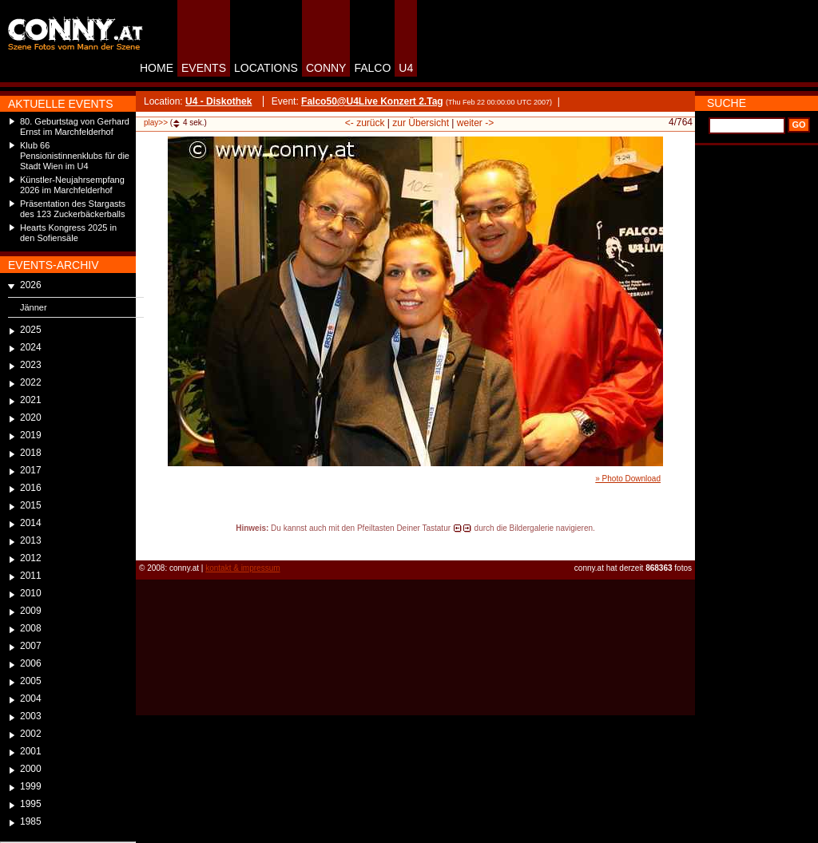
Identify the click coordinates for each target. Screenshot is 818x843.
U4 (406, 67)
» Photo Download (628, 478)
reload (149, 542)
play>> (156, 122)
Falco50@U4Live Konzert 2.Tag (372, 101)
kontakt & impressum (242, 568)
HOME (156, 67)
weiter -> (475, 123)
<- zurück (365, 123)
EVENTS (203, 67)
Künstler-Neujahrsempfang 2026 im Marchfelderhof (72, 185)
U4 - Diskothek (218, 101)
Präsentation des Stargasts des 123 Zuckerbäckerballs (72, 209)
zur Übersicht (420, 123)
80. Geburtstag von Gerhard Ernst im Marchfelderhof (74, 127)
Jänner (33, 307)
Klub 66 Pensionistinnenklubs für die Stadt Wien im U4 (74, 155)
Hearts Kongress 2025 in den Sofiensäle (68, 233)
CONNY (326, 67)
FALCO (372, 67)
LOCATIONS (266, 67)
